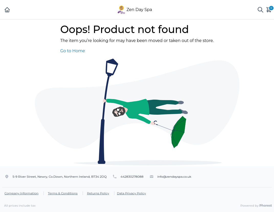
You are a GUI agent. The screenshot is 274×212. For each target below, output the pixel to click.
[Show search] (260, 9)
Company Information (22, 193)
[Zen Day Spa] (121, 9)
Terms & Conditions (63, 193)
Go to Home (72, 50)
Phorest (265, 205)
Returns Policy (98, 193)
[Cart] (269, 9)
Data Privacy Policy (131, 193)
